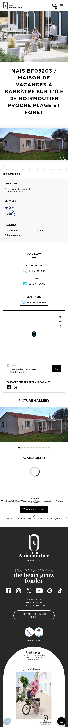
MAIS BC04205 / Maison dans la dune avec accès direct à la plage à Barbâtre (34, 502)
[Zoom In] (60, 316)
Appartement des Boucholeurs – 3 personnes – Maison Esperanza (34, 519)
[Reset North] (60, 326)
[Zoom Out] (60, 321)
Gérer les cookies (34, 640)
